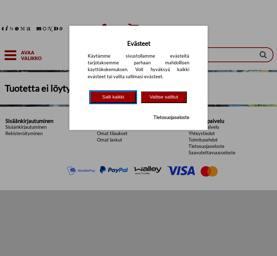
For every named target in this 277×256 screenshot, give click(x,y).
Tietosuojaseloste (171, 117)
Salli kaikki (113, 97)
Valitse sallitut (164, 97)
